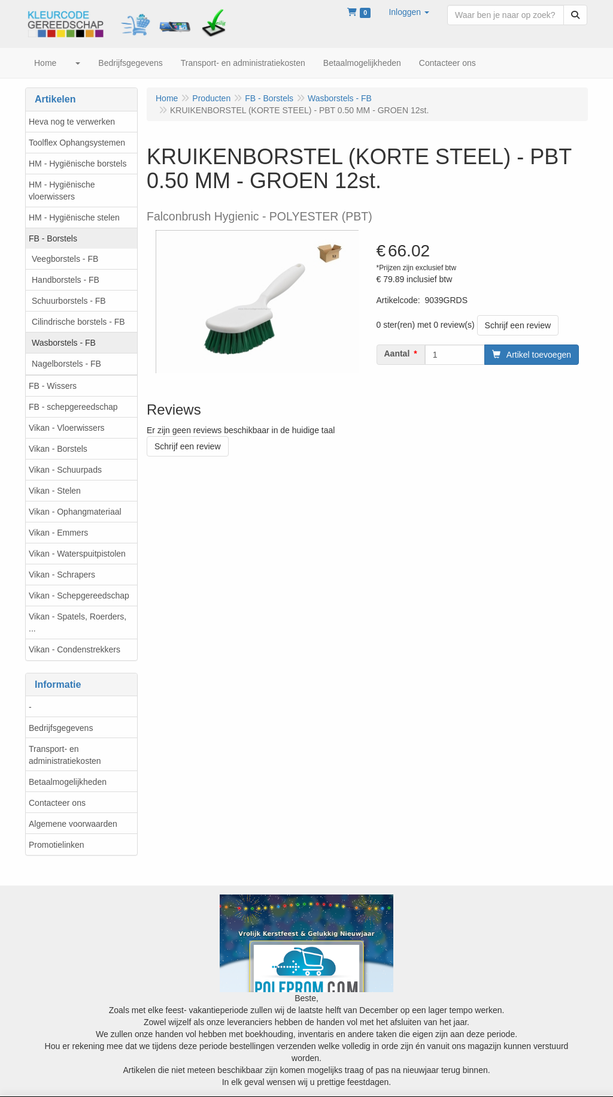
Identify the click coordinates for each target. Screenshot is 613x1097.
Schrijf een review (518, 325)
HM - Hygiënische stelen (74, 217)
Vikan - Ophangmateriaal (75, 511)
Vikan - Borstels (58, 449)
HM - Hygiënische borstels (77, 163)
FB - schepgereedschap (73, 407)
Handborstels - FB (65, 280)
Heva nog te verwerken (72, 121)
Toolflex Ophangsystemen (77, 142)
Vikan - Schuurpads (65, 470)
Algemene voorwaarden (73, 824)
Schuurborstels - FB (69, 301)
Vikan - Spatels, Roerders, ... (77, 622)
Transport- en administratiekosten (65, 755)
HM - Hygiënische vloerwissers (62, 190)
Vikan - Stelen (55, 490)
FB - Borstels (53, 238)
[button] (409, 12)
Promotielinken (56, 845)
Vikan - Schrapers (62, 574)
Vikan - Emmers (58, 532)
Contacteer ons (57, 803)
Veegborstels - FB (65, 259)
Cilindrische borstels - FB (78, 322)
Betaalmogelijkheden (68, 782)
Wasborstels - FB (64, 342)
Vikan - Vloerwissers (67, 428)
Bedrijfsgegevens (61, 728)
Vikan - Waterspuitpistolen (77, 553)
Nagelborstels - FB (66, 363)
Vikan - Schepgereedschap (79, 595)
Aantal (397, 353)
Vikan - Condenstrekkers (74, 649)
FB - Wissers (53, 386)
